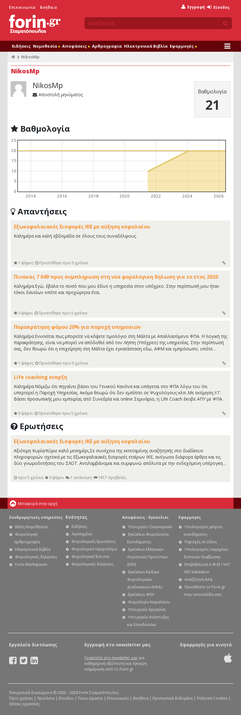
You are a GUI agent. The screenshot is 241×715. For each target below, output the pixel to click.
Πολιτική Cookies (212, 698)
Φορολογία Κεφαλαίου (149, 602)
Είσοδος (218, 7)
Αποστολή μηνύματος (58, 94)
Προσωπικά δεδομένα (173, 698)
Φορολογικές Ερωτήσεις (93, 541)
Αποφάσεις (76, 46)
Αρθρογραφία (107, 46)
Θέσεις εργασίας (24, 704)
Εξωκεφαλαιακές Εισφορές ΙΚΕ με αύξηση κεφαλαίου (82, 226)
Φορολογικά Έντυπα (90, 556)
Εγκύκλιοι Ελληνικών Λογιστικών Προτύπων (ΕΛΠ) (147, 557)
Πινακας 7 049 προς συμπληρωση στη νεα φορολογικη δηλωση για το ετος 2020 (116, 277)
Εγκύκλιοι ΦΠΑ (141, 594)
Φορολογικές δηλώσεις (36, 557)
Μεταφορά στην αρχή (37, 503)
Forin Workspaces (31, 564)
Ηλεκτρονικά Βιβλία (146, 46)
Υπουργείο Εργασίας (147, 609)
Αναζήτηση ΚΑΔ (199, 579)
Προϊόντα (46, 698)
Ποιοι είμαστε (90, 698)
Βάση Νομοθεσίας (31, 526)
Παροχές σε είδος (201, 541)
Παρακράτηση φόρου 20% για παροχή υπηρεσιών (77, 327)
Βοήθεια (48, 7)
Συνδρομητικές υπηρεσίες (35, 517)
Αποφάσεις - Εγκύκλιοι (145, 517)
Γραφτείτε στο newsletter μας (111, 657)
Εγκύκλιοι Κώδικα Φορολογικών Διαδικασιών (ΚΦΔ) (144, 579)
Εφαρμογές (183, 46)
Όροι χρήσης (21, 698)
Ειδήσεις (21, 46)
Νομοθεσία (46, 46)
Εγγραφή (193, 7)
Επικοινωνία (22, 7)
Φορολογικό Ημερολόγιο (94, 549)
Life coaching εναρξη (40, 377)
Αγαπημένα (82, 534)
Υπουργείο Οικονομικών (150, 526)
